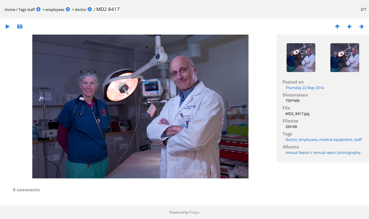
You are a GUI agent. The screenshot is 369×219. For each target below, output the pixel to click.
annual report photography (337, 152)
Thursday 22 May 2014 (304, 87)
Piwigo (194, 212)
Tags (22, 9)
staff (31, 9)
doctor (80, 9)
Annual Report (297, 152)
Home (10, 9)
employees (55, 9)
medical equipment (335, 139)
